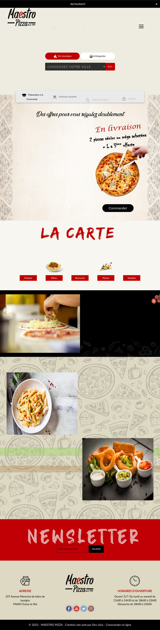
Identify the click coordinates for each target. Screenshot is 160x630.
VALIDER (96, 549)
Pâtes (54, 277)
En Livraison (62, 56)
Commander (118, 208)
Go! (110, 66)
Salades (132, 277)
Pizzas (105, 277)
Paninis (28, 277)
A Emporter (98, 56)
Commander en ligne (118, 624)
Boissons (80, 277)
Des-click (97, 624)
